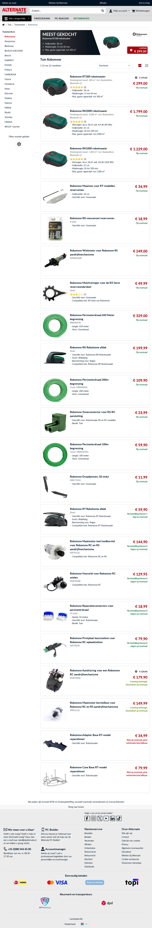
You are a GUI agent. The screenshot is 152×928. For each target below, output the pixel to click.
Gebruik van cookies (131, 840)
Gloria (8, 79)
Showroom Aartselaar (131, 863)
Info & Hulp (144, 3)
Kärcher (9, 93)
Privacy (125, 844)
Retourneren (90, 852)
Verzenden (89, 840)
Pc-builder (62, 18)
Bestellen (88, 833)
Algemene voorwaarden (132, 848)
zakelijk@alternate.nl (27, 840)
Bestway (9, 45)
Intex (7, 88)
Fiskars (8, 69)
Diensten (88, 863)
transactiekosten (116, 802)
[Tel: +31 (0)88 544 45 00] (20, 849)
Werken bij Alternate (58, 3)
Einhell (8, 64)
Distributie (89, 866)
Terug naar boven (76, 807)
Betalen (87, 837)
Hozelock (9, 83)
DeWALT (9, 60)
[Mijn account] (119, 11)
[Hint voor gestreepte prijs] (131, 50)
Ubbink (8, 121)
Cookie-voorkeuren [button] (130, 859)
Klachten (88, 859)
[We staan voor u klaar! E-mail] (20, 830)
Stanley (8, 117)
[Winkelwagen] (141, 11)
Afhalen (103, 3)
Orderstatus (89, 848)
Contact (125, 837)
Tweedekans (42, 18)
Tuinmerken (19, 24)
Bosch (8, 55)
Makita (8, 98)
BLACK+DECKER (14, 50)
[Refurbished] (81, 18)
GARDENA (10, 74)
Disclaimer (126, 852)
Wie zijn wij (127, 833)
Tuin (9, 24)
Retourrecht (89, 855)
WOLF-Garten (12, 126)
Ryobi (8, 112)
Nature (8, 102)
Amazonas (10, 41)
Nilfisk (8, 107)
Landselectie (76, 918)
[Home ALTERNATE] (14, 10)
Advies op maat (9, 3)
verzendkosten (99, 802)
